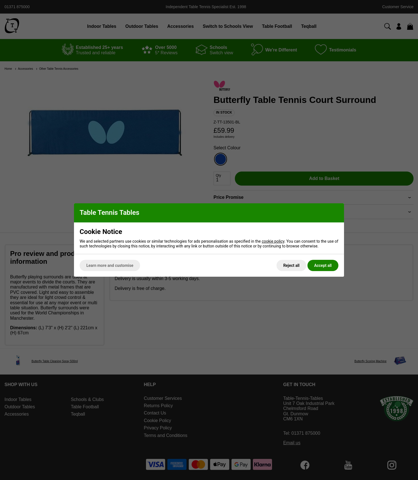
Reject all (291, 265)
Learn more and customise (109, 265)
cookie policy (273, 241)
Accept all (323, 265)
